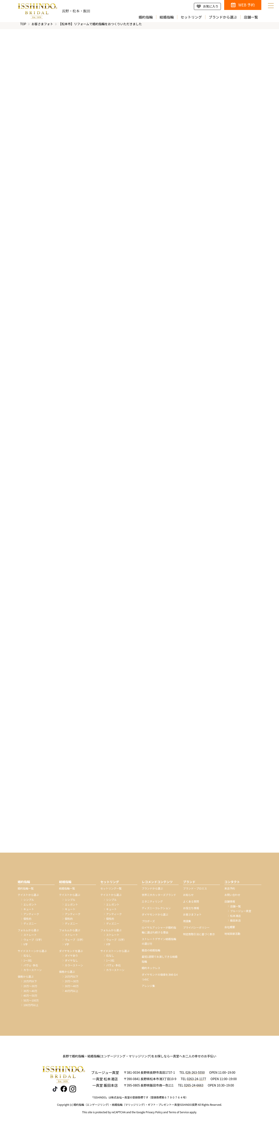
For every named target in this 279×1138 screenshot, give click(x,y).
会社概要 (229, 930)
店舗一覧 (251, 17)
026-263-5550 (195, 1076)
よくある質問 (191, 905)
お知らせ (188, 898)
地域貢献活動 (232, 937)
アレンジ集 (148, 989)
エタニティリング (152, 905)
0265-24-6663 (193, 1088)
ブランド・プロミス (195, 891)
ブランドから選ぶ (223, 17)
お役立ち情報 (191, 911)
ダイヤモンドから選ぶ (155, 918)
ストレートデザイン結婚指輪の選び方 (159, 944)
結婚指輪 (167, 17)
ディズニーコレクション (156, 911)
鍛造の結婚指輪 (151, 953)
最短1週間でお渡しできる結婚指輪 (160, 962)
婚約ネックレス (151, 971)
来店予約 (229, 891)
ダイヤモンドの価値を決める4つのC (160, 980)
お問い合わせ (232, 898)
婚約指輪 (146, 17)
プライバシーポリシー (196, 931)
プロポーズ (148, 924)
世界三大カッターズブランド (159, 898)
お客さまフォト (42, 27)
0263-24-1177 (196, 1082)
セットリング (191, 17)
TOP (23, 27)
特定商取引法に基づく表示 (199, 937)
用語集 (187, 924)
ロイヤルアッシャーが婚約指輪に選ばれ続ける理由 (159, 933)
